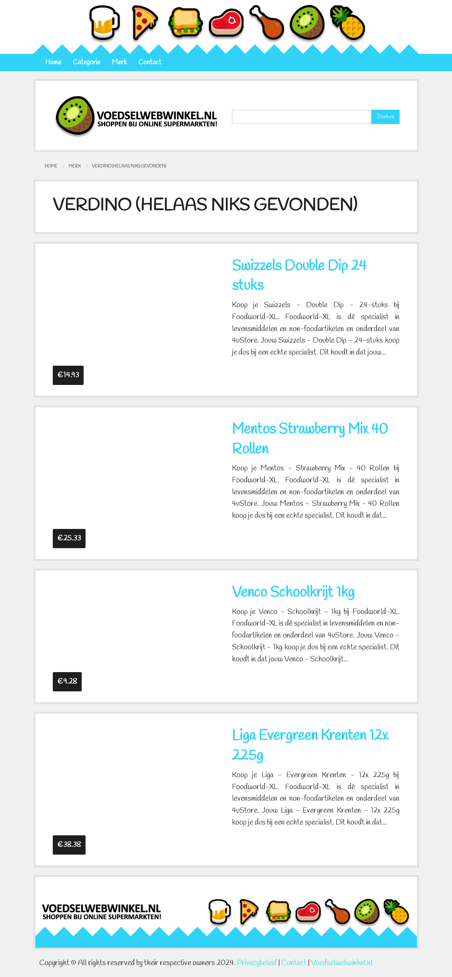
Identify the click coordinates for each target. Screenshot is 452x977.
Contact (149, 62)
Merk (119, 62)
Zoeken (385, 116)
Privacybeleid (257, 963)
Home (53, 62)
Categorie (86, 62)
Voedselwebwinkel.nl (342, 963)
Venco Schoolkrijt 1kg (293, 592)
